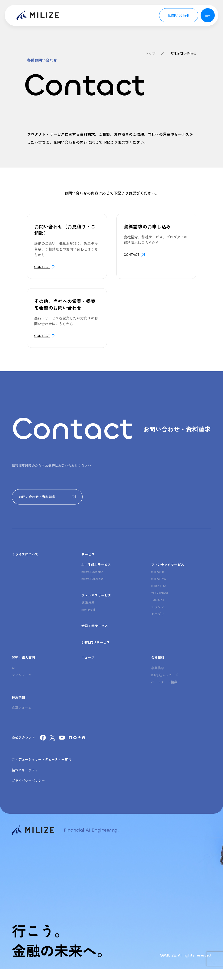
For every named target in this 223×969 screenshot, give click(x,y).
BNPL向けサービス (95, 642)
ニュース (88, 657)
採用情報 (18, 697)
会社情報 (157, 657)
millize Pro (158, 578)
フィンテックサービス (167, 564)
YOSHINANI (159, 592)
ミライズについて (25, 554)
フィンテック (22, 675)
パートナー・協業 (164, 682)
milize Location (92, 571)
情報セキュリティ (25, 770)
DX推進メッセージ (164, 675)
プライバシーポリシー (28, 780)
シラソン (157, 607)
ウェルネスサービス (96, 595)
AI (13, 667)
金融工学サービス (94, 625)
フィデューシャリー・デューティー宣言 (41, 759)
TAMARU (157, 599)
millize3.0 (157, 571)
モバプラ (157, 614)
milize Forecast (92, 578)
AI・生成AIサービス (96, 564)
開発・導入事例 (23, 657)
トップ (150, 53)
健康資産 (88, 602)
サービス (88, 554)
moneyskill (88, 609)
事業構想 (157, 667)
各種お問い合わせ (183, 53)
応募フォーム (22, 707)
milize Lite (158, 585)
